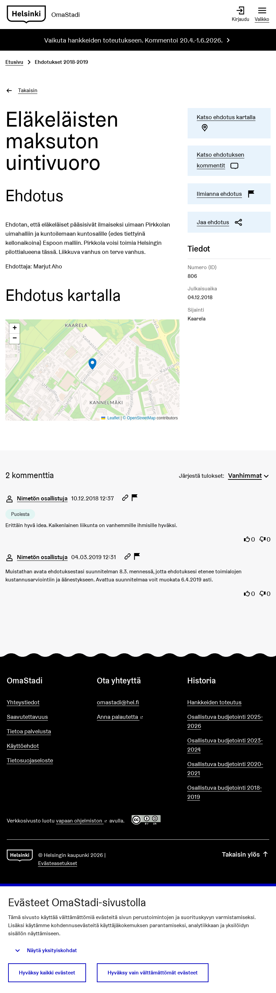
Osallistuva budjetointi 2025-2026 (225, 721)
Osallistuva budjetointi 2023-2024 (225, 744)
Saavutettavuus (27, 717)
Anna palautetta (138, 717)
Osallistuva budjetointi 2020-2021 (225, 768)
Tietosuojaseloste (30, 760)
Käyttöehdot (23, 746)
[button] (92, 364)
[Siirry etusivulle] (46, 14)
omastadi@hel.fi (118, 702)
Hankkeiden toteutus (214, 702)
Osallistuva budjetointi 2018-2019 (224, 792)
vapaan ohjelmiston (82, 820)
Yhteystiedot (23, 702)
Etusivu (14, 62)
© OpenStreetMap (139, 418)
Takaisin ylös (245, 854)
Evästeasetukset (57, 863)
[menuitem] (249, 474)
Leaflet (110, 418)
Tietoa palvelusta (29, 731)
